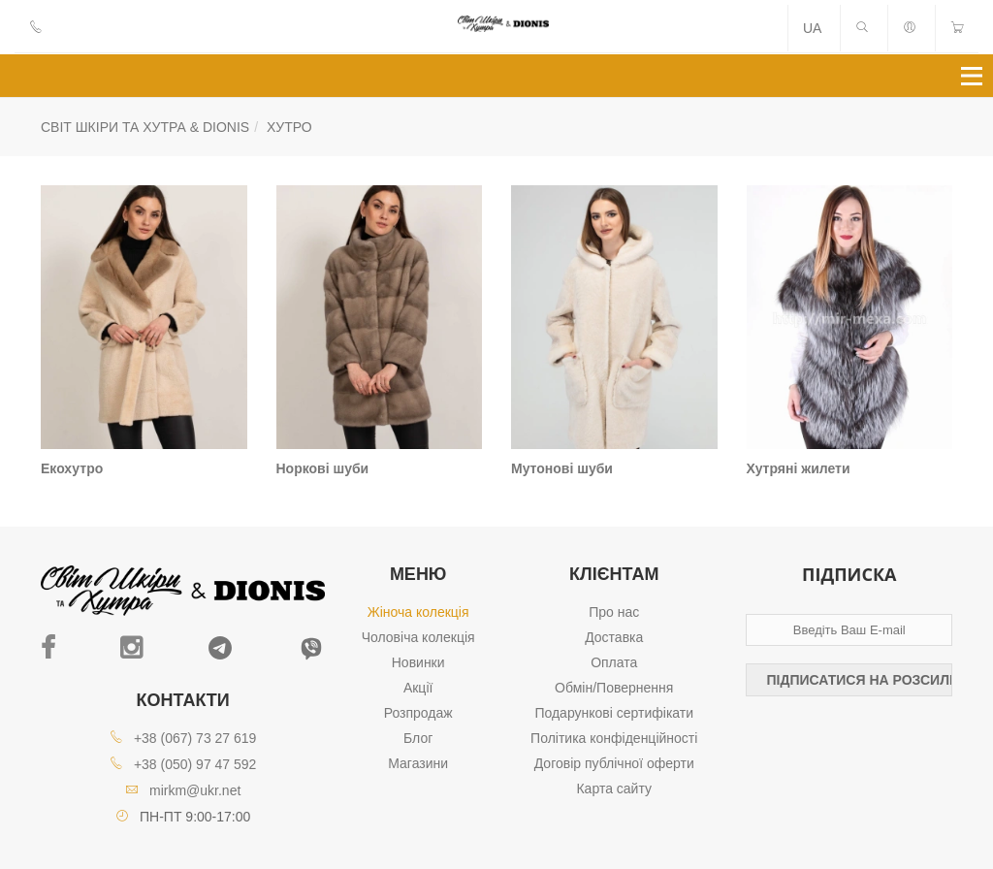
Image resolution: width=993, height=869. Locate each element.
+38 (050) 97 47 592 (195, 764)
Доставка (614, 637)
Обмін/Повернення (614, 687)
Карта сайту (614, 788)
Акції (417, 687)
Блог (417, 738)
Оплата (614, 662)
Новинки (418, 662)
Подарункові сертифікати (613, 713)
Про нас (614, 612)
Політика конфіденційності (613, 738)
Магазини (418, 763)
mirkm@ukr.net (194, 790)
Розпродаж (418, 713)
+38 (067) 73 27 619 (195, 738)
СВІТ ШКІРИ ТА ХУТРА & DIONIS (145, 127)
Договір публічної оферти (614, 763)
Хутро (289, 127)
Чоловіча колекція (418, 637)
